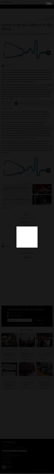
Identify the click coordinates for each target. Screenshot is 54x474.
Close (49, 3)
